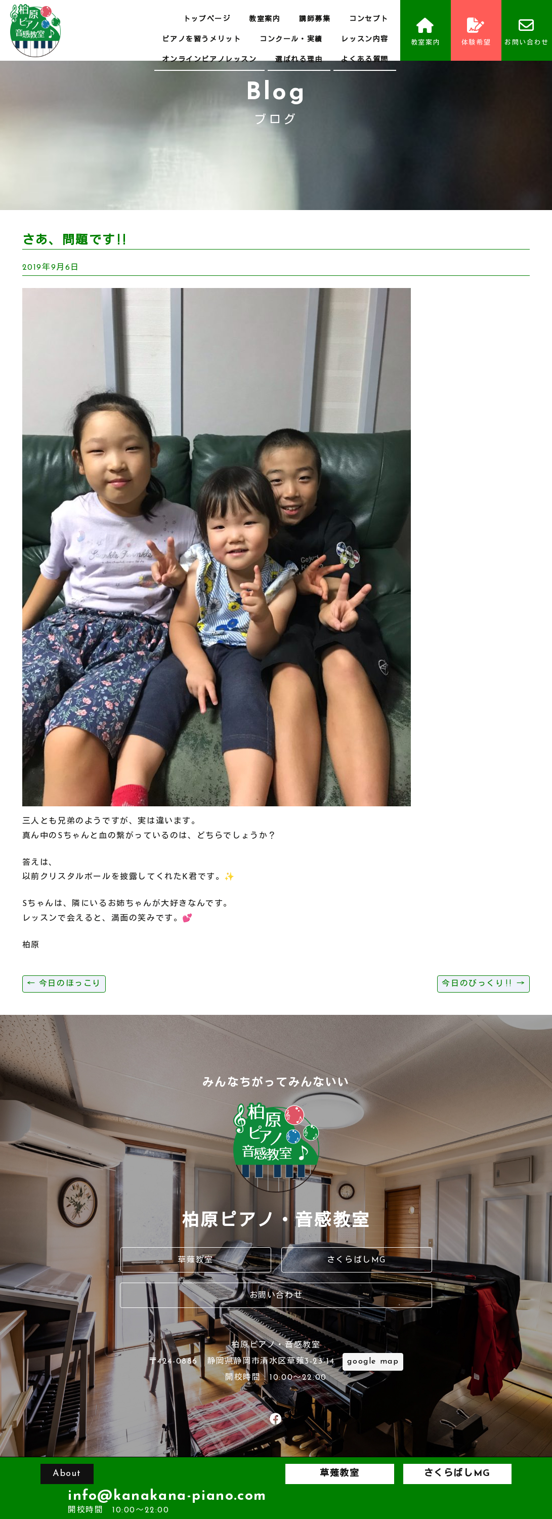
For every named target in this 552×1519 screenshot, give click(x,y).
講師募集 (314, 19)
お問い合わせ (526, 32)
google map (373, 1362)
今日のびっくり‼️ (483, 984)
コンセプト (369, 19)
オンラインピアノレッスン (209, 60)
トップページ (207, 19)
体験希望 (476, 32)
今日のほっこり (64, 984)
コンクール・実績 (291, 40)
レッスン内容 (365, 40)
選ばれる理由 (299, 60)
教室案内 (264, 19)
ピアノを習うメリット (201, 40)
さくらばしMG (356, 1260)
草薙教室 (195, 1260)
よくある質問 (365, 60)
